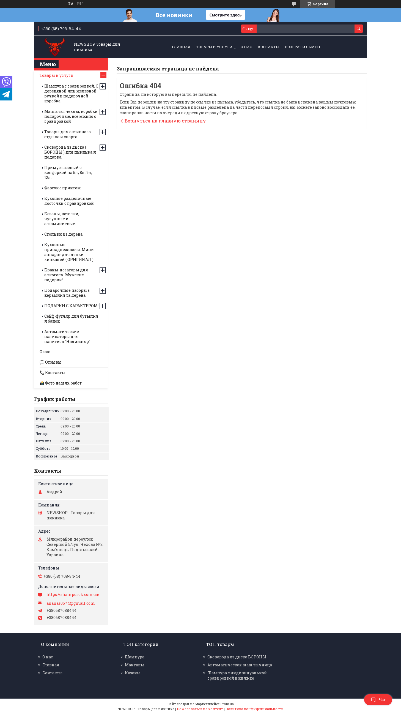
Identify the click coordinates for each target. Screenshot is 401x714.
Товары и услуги (214, 46)
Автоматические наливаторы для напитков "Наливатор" (67, 336)
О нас (246, 46)
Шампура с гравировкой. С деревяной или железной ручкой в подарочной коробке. (71, 93)
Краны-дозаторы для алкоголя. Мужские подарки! (66, 274)
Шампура (134, 657)
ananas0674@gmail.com (70, 603)
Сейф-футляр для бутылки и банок (71, 319)
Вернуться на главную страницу (165, 121)
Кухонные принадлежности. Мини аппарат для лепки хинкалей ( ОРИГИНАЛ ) (69, 252)
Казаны (133, 672)
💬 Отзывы (51, 362)
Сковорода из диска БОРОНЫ (236, 657)
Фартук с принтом (62, 187)
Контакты (268, 46)
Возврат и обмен (302, 46)
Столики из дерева (63, 234)
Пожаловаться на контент (200, 709)
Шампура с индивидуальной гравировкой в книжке (237, 675)
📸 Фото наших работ (61, 383)
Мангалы (134, 664)
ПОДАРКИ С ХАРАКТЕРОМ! (71, 305)
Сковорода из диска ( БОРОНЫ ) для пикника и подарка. (70, 152)
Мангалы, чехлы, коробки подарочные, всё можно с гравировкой (71, 116)
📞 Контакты (52, 372)
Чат (378, 699)
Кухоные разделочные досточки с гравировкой (69, 201)
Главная (181, 46)
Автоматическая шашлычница (239, 664)
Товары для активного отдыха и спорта (67, 134)
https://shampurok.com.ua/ (73, 594)
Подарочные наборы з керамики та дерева (67, 293)
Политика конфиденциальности (255, 709)
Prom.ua (227, 704)
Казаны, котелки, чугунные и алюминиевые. (61, 218)
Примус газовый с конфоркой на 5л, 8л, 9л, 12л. (68, 172)
